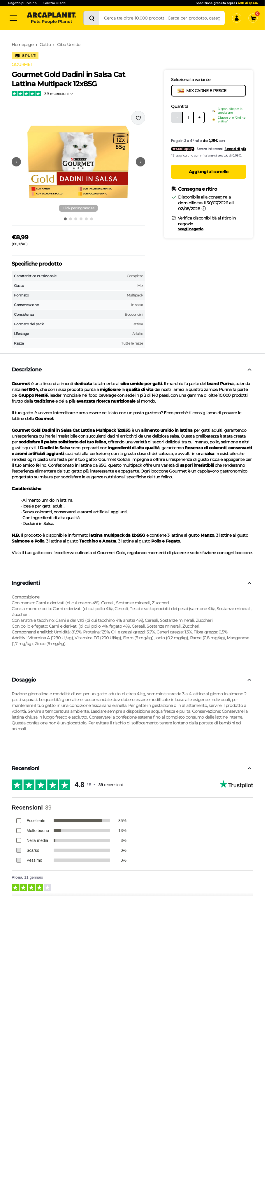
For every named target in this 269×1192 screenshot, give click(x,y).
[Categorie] (13, 18)
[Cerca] (91, 18)
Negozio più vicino (22, 3)
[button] (78, 162)
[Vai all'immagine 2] (70, 218)
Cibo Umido (68, 44)
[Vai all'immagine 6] (91, 218)
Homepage (23, 44)
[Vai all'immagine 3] (75, 218)
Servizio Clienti (54, 3)
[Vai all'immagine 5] (86, 218)
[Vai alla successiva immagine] (140, 161)
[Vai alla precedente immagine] (16, 161)
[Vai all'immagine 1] (65, 218)
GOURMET (22, 64)
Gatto (45, 44)
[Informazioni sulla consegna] (203, 208)
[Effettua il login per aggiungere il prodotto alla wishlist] (138, 118)
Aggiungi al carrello (208, 171)
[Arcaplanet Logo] (51, 18)
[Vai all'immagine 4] (81, 218)
